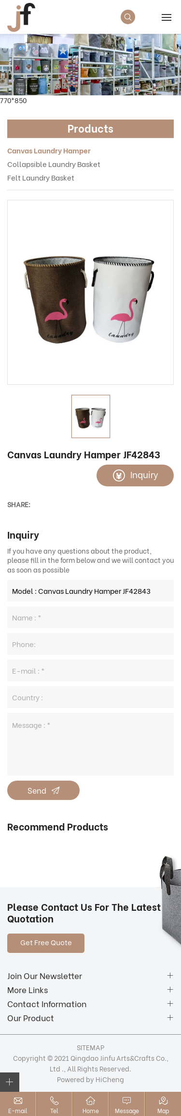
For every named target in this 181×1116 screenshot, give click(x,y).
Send (37, 790)
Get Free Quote (46, 941)
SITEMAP (90, 1047)
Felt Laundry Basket (40, 177)
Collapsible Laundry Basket (53, 163)
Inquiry (144, 474)
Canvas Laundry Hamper (49, 150)
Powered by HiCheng (90, 1079)
